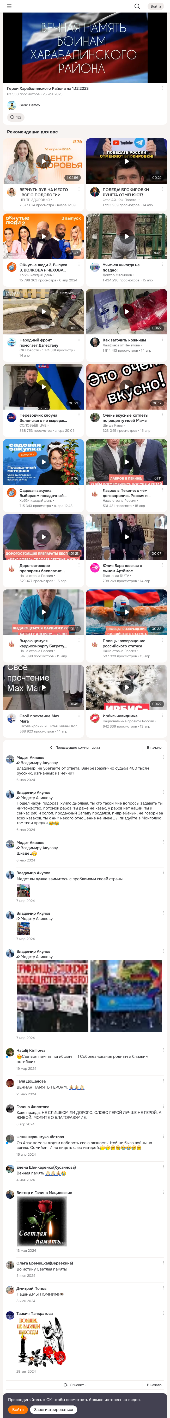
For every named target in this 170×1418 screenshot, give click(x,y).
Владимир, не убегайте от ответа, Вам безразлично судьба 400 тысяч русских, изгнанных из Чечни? (83, 771)
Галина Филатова (32, 1106)
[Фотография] (23, 890)
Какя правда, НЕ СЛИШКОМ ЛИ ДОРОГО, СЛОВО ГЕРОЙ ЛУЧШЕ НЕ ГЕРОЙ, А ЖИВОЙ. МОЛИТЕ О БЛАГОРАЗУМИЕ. (89, 1115)
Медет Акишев (30, 757)
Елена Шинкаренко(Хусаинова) (46, 1167)
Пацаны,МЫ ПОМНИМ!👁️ (40, 1294)
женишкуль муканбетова (40, 1136)
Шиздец (27, 853)
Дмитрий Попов (31, 1288)
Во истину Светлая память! (42, 1269)
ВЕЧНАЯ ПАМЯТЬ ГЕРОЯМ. (50, 1087)
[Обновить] (74, 1385)
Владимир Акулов (33, 792)
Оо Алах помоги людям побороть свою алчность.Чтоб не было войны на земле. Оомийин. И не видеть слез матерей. (84, 1146)
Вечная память (41, 1173)
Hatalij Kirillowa (30, 1050)
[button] (16, 117)
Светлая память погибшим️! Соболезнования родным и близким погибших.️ (82, 1059)
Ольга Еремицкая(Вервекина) (44, 1263)
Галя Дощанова (31, 1081)
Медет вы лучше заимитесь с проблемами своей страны (70, 879)
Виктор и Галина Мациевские (44, 1192)
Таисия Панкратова (34, 1313)
